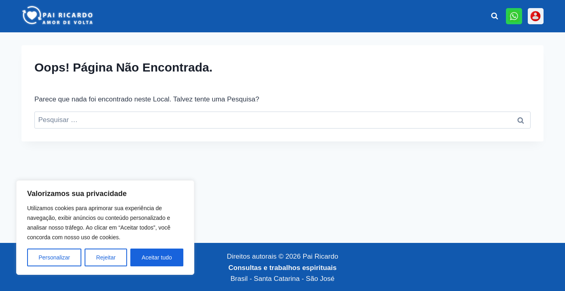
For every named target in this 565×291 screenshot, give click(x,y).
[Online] (514, 16)
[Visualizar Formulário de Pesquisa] (494, 16)
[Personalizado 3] (536, 16)
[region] (105, 227)
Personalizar (54, 257)
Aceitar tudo (157, 257)
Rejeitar (105, 257)
